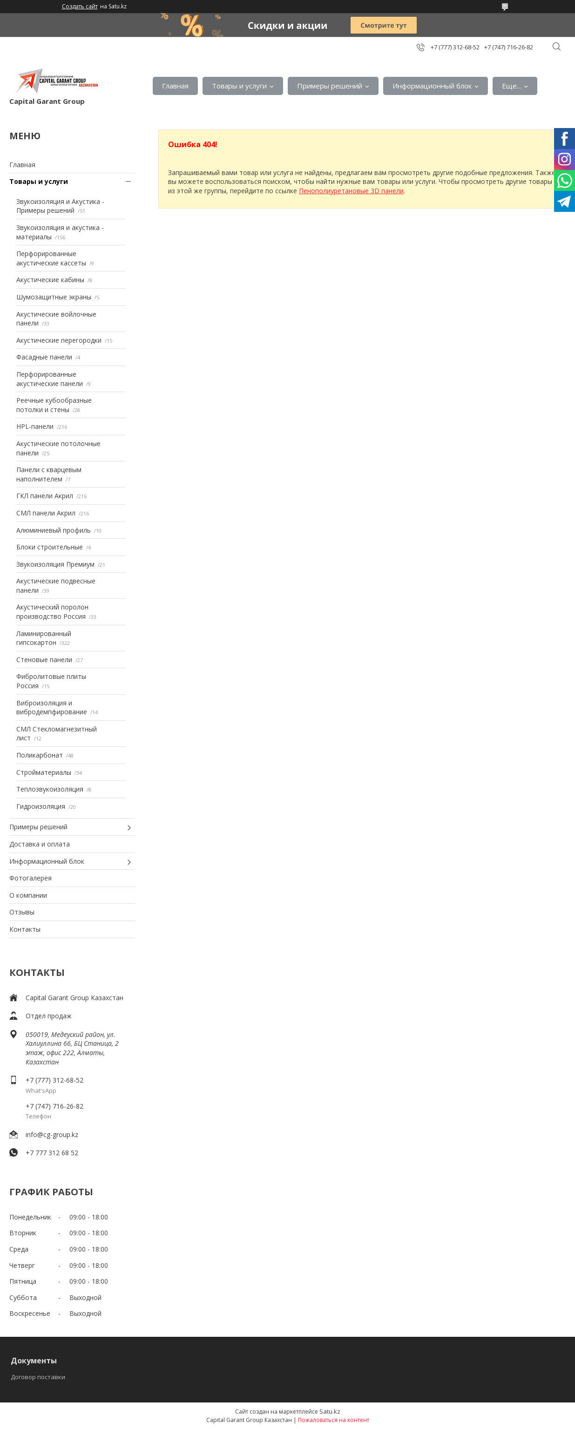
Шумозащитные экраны (53, 296)
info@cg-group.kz (52, 1134)
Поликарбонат (39, 755)
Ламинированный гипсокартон (43, 638)
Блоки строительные (49, 546)
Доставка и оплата (39, 844)
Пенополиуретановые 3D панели (351, 190)
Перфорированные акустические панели (49, 379)
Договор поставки (38, 1377)
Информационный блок (432, 85)
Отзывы (21, 912)
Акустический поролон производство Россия (52, 612)
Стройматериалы (43, 772)
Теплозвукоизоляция (49, 789)
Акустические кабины (50, 279)
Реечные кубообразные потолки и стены (54, 405)
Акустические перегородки (58, 340)
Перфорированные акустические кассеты (51, 258)
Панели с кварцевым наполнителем (48, 474)
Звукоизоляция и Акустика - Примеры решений (60, 206)
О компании (28, 895)
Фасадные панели (44, 356)
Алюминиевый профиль (53, 530)
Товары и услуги (239, 85)
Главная (175, 85)
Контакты (25, 929)
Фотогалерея (30, 878)
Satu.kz (329, 1411)
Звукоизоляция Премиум (55, 564)
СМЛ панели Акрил (45, 512)
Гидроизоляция (40, 806)
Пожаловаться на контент (333, 1420)
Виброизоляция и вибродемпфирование (51, 707)
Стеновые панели (44, 659)
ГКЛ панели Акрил (44, 495)
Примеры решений (329, 85)
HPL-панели (35, 426)
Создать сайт (80, 6)
